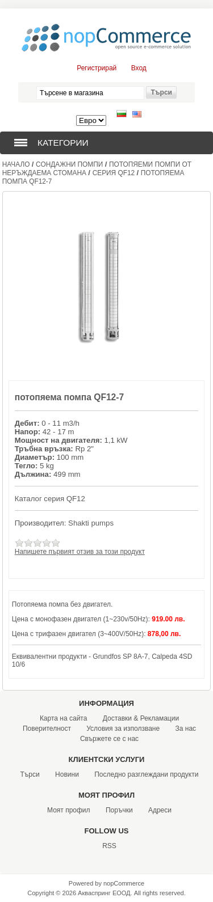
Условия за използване (123, 728)
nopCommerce (123, 883)
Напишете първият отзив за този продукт (80, 552)
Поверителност (47, 728)
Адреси (160, 810)
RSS (109, 846)
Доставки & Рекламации (141, 718)
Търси (30, 774)
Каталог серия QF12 (50, 498)
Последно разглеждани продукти (146, 774)
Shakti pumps (91, 523)
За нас (186, 728)
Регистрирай (96, 68)
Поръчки (119, 810)
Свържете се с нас (109, 739)
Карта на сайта (63, 718)
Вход (139, 68)
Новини (67, 774)
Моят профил (68, 810)
